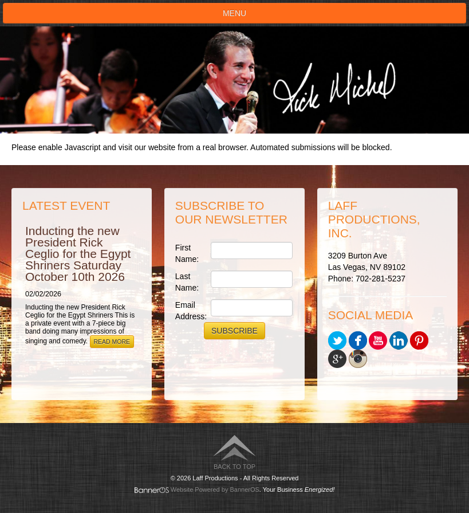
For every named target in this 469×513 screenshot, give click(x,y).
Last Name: (187, 282)
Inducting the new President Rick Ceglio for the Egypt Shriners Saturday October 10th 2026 (78, 253)
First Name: (187, 253)
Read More (112, 341)
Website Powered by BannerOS (215, 489)
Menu (234, 13)
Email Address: (190, 310)
